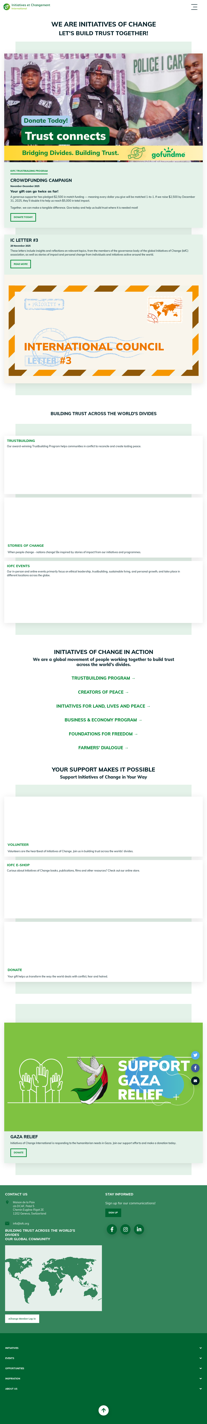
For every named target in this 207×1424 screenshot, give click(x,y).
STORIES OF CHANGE (26, 545)
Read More (21, 264)
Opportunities (14, 1368)
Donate (18, 1152)
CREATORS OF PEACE (101, 692)
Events (9, 1358)
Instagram (125, 1229)
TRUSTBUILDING (21, 441)
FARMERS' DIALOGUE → (103, 747)
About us (11, 1388)
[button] (195, 1055)
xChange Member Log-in (22, 1318)
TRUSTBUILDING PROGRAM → (104, 678)
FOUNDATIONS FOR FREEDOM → (103, 734)
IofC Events (18, 566)
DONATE (15, 970)
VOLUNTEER (18, 844)
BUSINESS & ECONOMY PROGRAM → (103, 720)
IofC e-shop (18, 865)
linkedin (139, 1229)
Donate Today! (23, 217)
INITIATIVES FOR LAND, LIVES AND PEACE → (103, 706)
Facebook (112, 1229)
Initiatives (11, 1348)
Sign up (113, 1212)
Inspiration (12, 1378)
